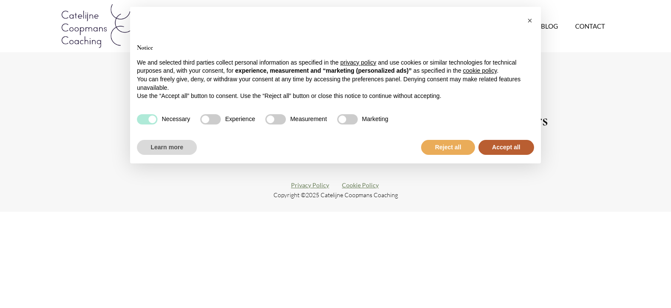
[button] (530, 20)
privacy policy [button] (358, 62)
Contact (590, 26)
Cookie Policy (360, 185)
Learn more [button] (167, 147)
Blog (549, 26)
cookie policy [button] (480, 70)
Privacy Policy (310, 185)
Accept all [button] (506, 147)
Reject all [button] (448, 147)
